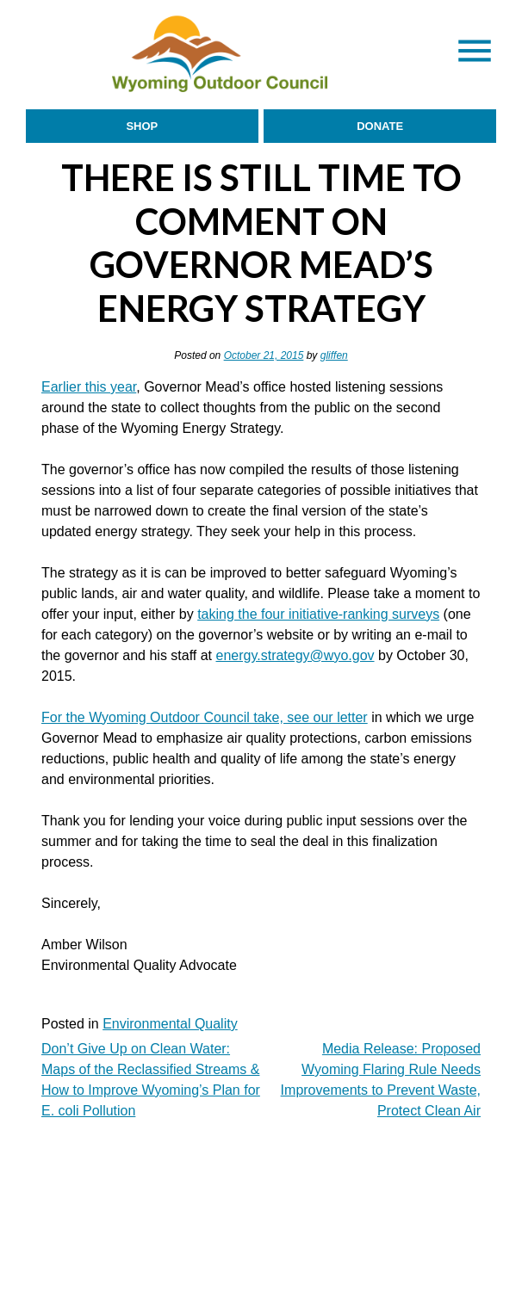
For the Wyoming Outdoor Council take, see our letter (204, 717)
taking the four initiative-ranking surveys (318, 614)
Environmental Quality (170, 1023)
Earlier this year (88, 387)
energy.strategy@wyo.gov (295, 655)
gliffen (334, 355)
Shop (142, 126)
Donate (380, 126)
